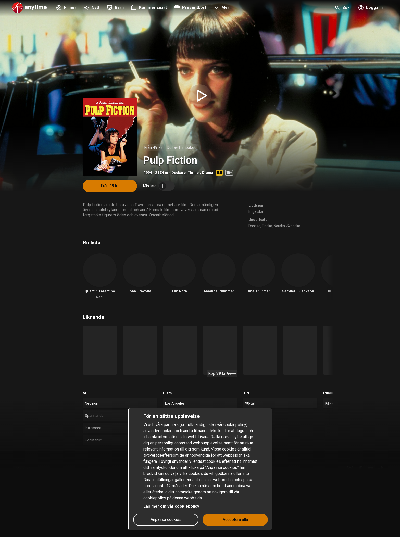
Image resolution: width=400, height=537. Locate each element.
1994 (148, 173)
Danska (254, 226)
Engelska (255, 211)
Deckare (178, 173)
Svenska (293, 226)
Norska (279, 226)
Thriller (194, 173)
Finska (267, 226)
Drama (207, 173)
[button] (220, 8)
